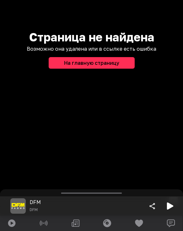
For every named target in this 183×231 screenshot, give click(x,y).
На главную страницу (91, 63)
